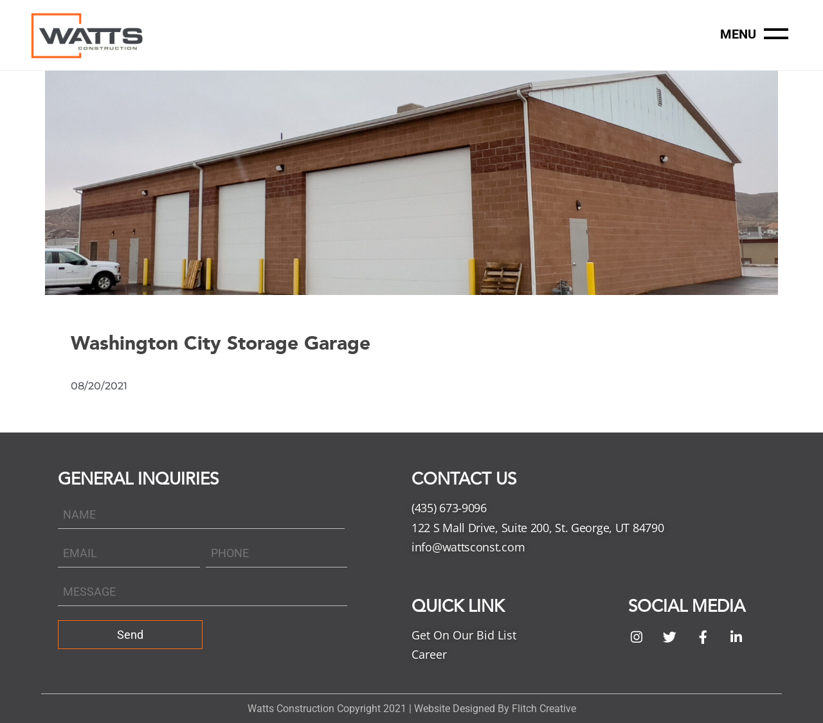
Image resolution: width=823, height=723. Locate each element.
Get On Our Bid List (464, 635)
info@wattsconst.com (468, 547)
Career (429, 654)
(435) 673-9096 (449, 507)
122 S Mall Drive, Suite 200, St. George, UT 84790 (538, 527)
